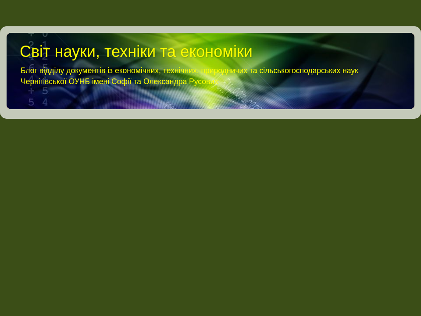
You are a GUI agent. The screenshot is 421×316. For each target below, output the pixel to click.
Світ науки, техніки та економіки (136, 51)
